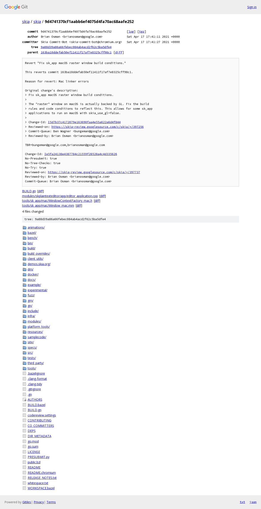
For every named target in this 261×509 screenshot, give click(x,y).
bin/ (30, 243)
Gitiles (26, 502)
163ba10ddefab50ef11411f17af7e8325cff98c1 (76, 52)
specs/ (32, 347)
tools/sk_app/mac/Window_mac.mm (48, 205)
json (253, 502)
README (34, 467)
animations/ (36, 227)
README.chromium (42, 472)
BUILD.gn (29, 191)
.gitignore (34, 389)
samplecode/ (37, 337)
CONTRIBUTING (39, 420)
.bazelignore (36, 373)
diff (118, 52)
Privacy (39, 502)
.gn (30, 394)
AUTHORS (35, 399)
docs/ (32, 280)
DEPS (32, 431)
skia (26, 21)
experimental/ (37, 290)
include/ (33, 311)
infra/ (31, 316)
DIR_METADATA (39, 436)
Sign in (252, 7)
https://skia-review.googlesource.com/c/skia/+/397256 (98, 127)
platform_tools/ (39, 326)
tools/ (32, 368)
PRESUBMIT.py (38, 457)
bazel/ (32, 233)
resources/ (35, 332)
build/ (31, 248)
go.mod (33, 441)
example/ (34, 285)
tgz (141, 31)
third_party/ (36, 363)
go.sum (33, 446)
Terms (51, 502)
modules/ (34, 321)
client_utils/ (35, 258)
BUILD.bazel (36, 405)
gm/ (30, 300)
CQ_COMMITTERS (41, 426)
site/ (31, 342)
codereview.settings (42, 415)
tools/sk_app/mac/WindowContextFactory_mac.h (57, 200)
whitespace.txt (38, 483)
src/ (30, 352)
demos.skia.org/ (39, 264)
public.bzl (34, 462)
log (131, 31)
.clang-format (37, 379)
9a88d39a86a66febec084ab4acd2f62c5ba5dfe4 (76, 47)
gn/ (30, 305)
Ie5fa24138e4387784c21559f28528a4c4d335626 (80, 154)
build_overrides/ (39, 253)
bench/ (32, 238)
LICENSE (34, 452)
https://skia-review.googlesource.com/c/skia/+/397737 (94, 172)
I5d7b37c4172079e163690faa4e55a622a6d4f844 (84, 122)
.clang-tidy (35, 384)
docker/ (33, 274)
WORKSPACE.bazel (41, 488)
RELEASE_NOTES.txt (42, 478)
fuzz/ (31, 295)
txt (242, 502)
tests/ (32, 358)
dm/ (30, 269)
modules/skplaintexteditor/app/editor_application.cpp (60, 196)
